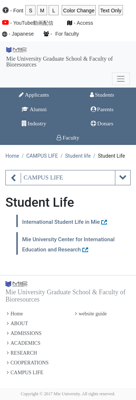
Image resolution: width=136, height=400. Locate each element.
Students (102, 95)
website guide (91, 313)
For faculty (67, 34)
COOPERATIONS (28, 362)
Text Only (110, 10)
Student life (78, 156)
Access (85, 23)
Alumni (34, 109)
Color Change (78, 10)
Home (12, 156)
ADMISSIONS (24, 333)
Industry (34, 123)
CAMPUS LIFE (42, 156)
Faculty (68, 137)
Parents (102, 109)
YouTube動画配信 (33, 23)
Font (18, 10)
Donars (102, 123)
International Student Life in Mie (61, 222)
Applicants (34, 95)
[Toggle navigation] (121, 78)
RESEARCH (22, 353)
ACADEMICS (23, 343)
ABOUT (17, 323)
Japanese (23, 34)
